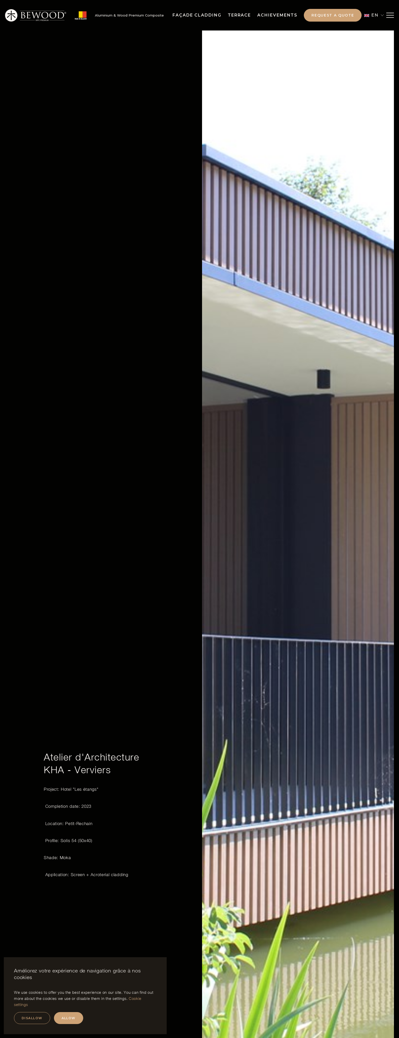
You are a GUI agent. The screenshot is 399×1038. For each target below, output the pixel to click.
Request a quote (332, 15)
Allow (69, 1018)
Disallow (32, 1018)
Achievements (277, 15)
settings (119, 998)
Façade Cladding (197, 15)
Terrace (239, 15)
